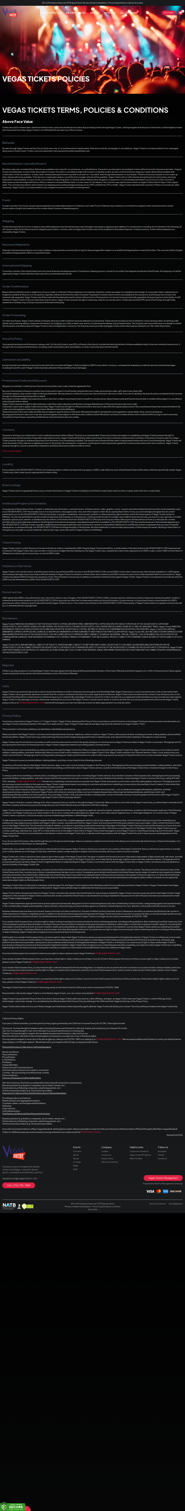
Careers (105, 1446)
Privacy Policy (107, 1455)
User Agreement (175, 1501)
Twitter (161, 1451)
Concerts (77, 1446)
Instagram (163, 1446)
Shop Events (51, 12)
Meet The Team (137, 1455)
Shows (76, 1455)
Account (168, 13)
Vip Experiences (76, 12)
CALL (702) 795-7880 (18, 1480)
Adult (75, 1467)
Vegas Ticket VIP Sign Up (141, 1451)
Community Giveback (140, 1446)
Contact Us (106, 1451)
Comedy (77, 1459)
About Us (110, 12)
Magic (76, 1463)
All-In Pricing (129, 12)
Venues (94, 12)
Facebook (163, 1455)
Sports (76, 1451)
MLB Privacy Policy (143, 1426)
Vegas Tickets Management (163, 1475)
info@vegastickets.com (28, 829)
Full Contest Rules (12, 518)
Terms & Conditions (110, 1459)
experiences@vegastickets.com (17, 1473)
